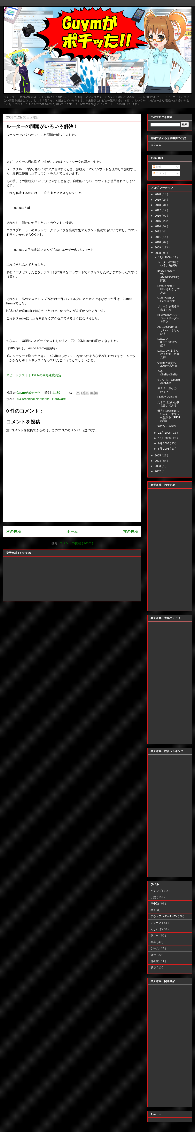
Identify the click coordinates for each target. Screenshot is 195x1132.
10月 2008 (164, 438)
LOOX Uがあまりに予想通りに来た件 (168, 354)
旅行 (154, 954)
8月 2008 (164, 448)
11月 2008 (164, 432)
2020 (158, 194)
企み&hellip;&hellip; (167, 373)
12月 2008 (164, 257)
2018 (158, 204)
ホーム (72, 531)
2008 (158, 252)
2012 (158, 231)
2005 (158, 455)
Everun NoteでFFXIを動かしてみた (168, 289)
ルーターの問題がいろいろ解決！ (168, 264)
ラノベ (155, 935)
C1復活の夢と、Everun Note (167, 299)
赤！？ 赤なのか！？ (166, 390)
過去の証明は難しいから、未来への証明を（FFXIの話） (168, 415)
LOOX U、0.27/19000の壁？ (167, 342)
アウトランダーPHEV (164, 916)
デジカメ (156, 922)
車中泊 (155, 903)
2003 (158, 466)
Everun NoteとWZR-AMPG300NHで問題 (168, 275)
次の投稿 (13, 531)
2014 (158, 226)
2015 (158, 220)
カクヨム (156, 144)
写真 (154, 941)
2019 (158, 199)
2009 (158, 247)
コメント (160, 173)
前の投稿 (130, 531)
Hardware (59, 399)
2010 (158, 242)
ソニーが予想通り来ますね (168, 308)
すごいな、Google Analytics (168, 381)
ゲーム (155, 948)
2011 (158, 236)
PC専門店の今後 (167, 396)
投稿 (157, 166)
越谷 (154, 967)
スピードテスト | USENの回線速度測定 (33, 375)
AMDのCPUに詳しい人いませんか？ (168, 330)
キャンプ (156, 890)
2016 (158, 215)
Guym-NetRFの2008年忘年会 (167, 364)
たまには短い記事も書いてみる (168, 404)
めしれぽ (156, 929)
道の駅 (155, 961)
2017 (158, 210)
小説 (154, 897)
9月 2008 (164, 443)
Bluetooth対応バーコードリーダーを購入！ (168, 318)
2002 (158, 471)
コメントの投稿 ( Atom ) (76, 543)
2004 (158, 460)
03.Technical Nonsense (34, 399)
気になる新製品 (166, 426)
